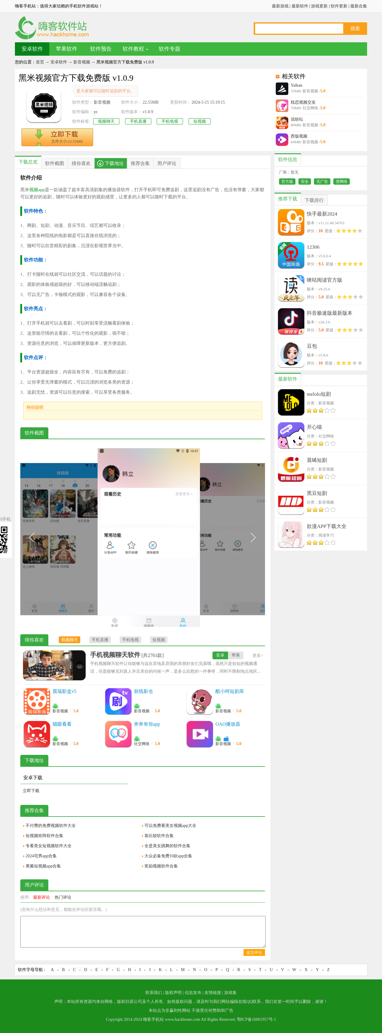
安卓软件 (32, 49)
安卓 (220, 655)
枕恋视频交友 (303, 102)
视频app (37, 189)
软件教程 (133, 49)
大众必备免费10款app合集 (168, 856)
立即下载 (31, 791)
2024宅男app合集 (41, 856)
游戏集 (230, 992)
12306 (313, 247)
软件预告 (101, 49)
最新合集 (358, 6)
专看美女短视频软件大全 (49, 846)
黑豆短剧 (317, 493)
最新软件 (300, 6)
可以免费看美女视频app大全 (170, 825)
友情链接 (212, 992)
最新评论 (41, 897)
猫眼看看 (62, 724)
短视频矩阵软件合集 (44, 835)
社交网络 (142, 743)
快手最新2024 (322, 214)
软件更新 (339, 6)
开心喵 (314, 427)
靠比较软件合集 (159, 835)
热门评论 (63, 897)
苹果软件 (66, 49)
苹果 (236, 655)
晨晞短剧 (317, 460)
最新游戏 (280, 6)
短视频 (199, 121)
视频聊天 (106, 121)
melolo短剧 (319, 394)
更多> (257, 655)
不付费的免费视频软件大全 (51, 825)
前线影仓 (143, 691)
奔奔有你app (147, 724)
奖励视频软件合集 (161, 866)
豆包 (312, 346)
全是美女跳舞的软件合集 (167, 846)
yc (96, 112)
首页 (40, 62)
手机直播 (138, 121)
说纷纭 (297, 119)
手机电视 (169, 121)
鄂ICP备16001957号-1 (256, 1019)
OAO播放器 (227, 724)
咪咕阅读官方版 (324, 280)
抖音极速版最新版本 (329, 313)
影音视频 (81, 62)
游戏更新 (319, 6)
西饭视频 (299, 136)
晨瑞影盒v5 (64, 691)
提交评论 (254, 952)
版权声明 (173, 992)
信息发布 (193, 992)
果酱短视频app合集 (43, 866)
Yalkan (296, 85)
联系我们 (153, 992)
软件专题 (169, 49)
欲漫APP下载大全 (326, 526)
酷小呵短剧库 (229, 691)
